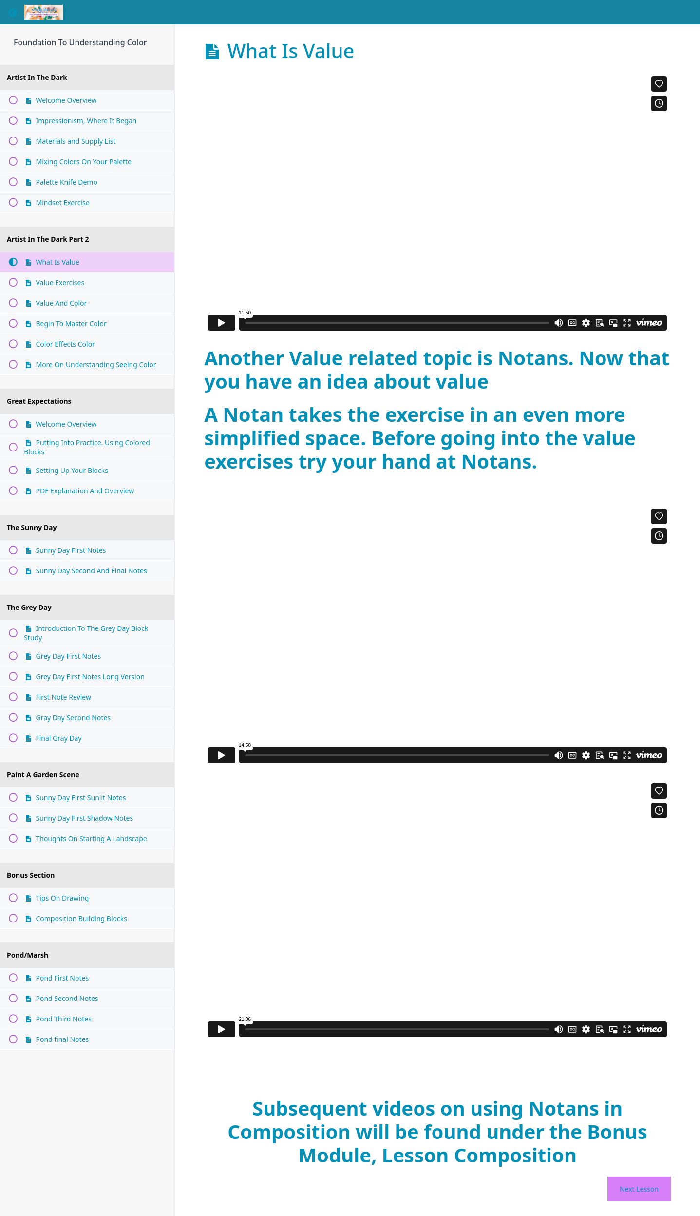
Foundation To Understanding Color (80, 42)
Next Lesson (639, 1189)
